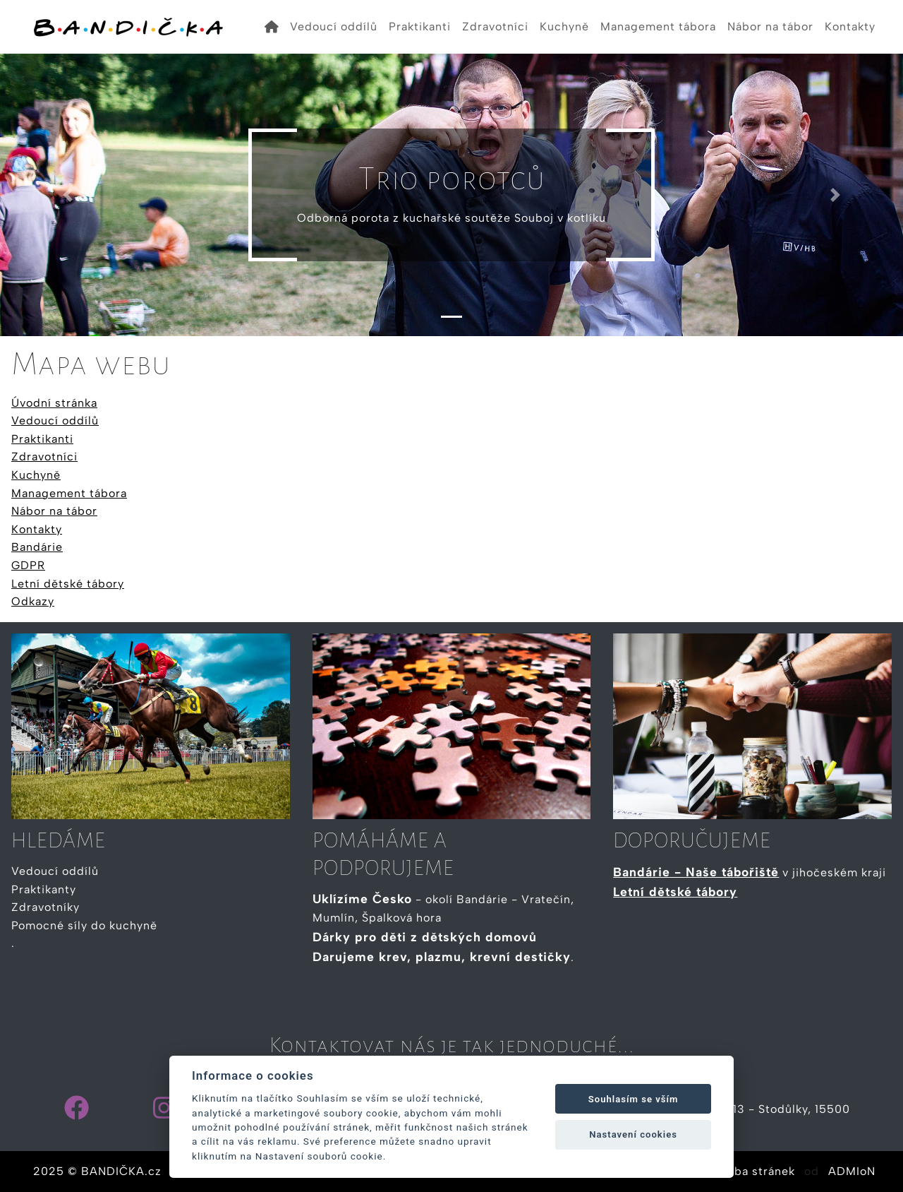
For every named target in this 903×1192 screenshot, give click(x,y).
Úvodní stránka (54, 403)
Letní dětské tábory (67, 583)
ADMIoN (851, 1171)
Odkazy (32, 601)
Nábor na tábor (770, 26)
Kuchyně (564, 26)
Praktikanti (420, 26)
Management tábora (658, 26)
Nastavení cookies (633, 1134)
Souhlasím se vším (633, 1099)
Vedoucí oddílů (333, 26)
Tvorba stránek (752, 1171)
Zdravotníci (495, 26)
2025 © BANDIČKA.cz (97, 1171)
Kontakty (850, 26)
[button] (67, 195)
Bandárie (37, 547)
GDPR (28, 565)
